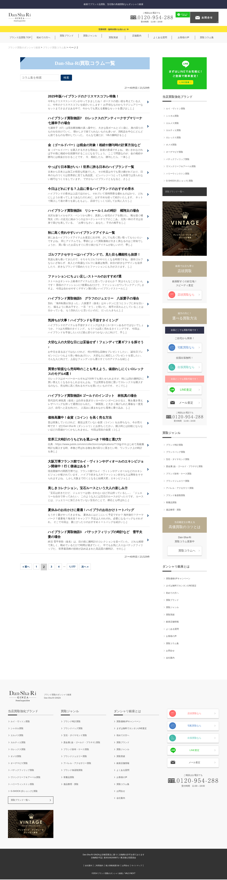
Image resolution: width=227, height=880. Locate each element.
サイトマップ (152, 866)
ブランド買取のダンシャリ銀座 (25, 47)
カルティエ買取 (173, 130)
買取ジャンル (172, 607)
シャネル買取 (172, 116)
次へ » (88, 574)
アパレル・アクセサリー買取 (180, 488)
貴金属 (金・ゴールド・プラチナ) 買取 (184, 466)
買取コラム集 (172, 643)
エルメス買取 (172, 123)
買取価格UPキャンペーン (178, 578)
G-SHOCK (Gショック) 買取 (179, 181)
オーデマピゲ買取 (174, 152)
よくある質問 (172, 629)
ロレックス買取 (173, 137)
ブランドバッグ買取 (175, 452)
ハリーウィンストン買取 (177, 173)
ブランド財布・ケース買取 (179, 473)
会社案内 (170, 658)
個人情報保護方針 (112, 866)
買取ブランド (172, 600)
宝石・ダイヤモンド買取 (177, 459)
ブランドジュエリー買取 (177, 481)
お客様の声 (171, 636)
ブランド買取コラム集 (57, 47)
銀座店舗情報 (172, 622)
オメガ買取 (171, 145)
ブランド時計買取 (174, 445)
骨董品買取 (171, 502)
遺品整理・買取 (173, 510)
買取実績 (170, 614)
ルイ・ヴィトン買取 (175, 109)
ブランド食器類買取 (175, 495)
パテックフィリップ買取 (177, 159)
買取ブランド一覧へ (174, 191)
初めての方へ (172, 593)
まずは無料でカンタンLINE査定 (181, 586)
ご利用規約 (90, 866)
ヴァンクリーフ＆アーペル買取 (181, 166)
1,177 (74, 574)
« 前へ (27, 574)
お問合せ (170, 650)
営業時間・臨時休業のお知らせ (112, 29)
